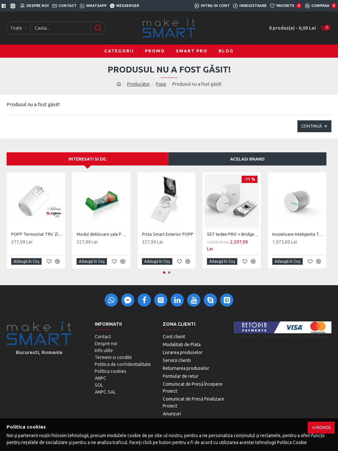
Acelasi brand (247, 159)
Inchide (323, 427)
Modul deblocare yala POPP (103, 234)
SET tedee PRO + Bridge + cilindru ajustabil (233, 234)
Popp (161, 84)
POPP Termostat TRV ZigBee (37, 234)
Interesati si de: (87, 159)
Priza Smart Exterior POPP (167, 234)
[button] (164, 272)
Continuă (311, 126)
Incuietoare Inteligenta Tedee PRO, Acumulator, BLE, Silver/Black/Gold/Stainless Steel (298, 234)
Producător (138, 84)
